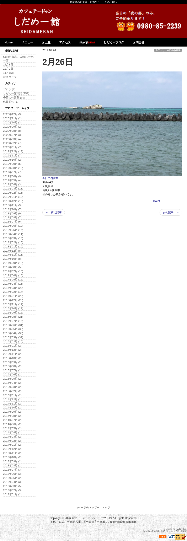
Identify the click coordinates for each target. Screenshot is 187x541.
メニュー (27, 42)
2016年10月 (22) (13, 308)
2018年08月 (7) (12, 217)
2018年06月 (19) (13, 225)
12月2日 (8, 68)
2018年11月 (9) (12, 205)
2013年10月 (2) (12, 457)
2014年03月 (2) (12, 436)
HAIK (178, 529)
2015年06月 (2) (12, 374)
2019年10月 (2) (12, 159)
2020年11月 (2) (12, 118)
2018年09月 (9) (12, 213)
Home (9, 42)
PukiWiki (156, 531)
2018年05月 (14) (13, 229)
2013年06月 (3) (12, 473)
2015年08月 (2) (12, 366)
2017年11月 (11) (13, 254)
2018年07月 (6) (12, 221)
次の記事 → (171, 212)
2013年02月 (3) (12, 490)
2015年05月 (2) (12, 378)
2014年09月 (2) (12, 411)
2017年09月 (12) (13, 262)
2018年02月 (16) (13, 242)
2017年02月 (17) (13, 291)
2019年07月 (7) (12, 172)
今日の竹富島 (50, 178)
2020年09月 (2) (12, 126)
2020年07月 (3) (12, 134)
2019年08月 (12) (13, 168)
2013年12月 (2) (12, 448)
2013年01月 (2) (12, 494)
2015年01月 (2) (12, 395)
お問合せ (138, 42)
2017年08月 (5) (12, 267)
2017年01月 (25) (13, 296)
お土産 (46, 42)
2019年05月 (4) (12, 180)
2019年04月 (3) (12, 184)
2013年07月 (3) (12, 469)
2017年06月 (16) (13, 275)
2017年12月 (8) (12, 250)
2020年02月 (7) (12, 143)
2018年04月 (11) (13, 234)
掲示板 (87, 42)
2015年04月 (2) (12, 382)
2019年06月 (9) (12, 176)
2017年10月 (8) (12, 258)
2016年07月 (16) (13, 320)
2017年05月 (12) (13, 279)
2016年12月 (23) (13, 300)
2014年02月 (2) (12, 440)
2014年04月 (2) (12, 432)
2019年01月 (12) (13, 196)
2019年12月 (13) (13, 151)
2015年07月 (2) (12, 370)
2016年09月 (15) (13, 312)
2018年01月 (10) (13, 246)
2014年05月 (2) (12, 428)
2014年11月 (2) (12, 403)
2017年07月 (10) (13, 271)
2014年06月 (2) (12, 424)
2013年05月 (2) (12, 478)
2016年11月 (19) (13, 304)
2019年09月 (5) (12, 163)
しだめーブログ (114, 42)
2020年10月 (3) (12, 122)
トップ (106, 507)
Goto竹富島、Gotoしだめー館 (18, 58)
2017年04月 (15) (13, 283)
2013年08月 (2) (12, 465)
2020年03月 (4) (12, 139)
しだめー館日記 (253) (16, 93)
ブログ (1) (9, 89)
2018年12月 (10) (13, 201)
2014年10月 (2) (12, 407)
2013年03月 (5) (12, 486)
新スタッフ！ (11, 77)
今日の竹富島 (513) (14, 97)
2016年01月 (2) (12, 345)
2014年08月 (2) (12, 415)
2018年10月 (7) (12, 209)
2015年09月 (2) (12, 362)
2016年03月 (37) (13, 337)
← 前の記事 (54, 212)
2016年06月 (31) (13, 325)
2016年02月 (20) (13, 341)
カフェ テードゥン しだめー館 (91, 518)
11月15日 (9, 72)
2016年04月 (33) (13, 333)
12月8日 (8, 64)
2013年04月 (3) (12, 481)
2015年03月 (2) (12, 387)
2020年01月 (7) (12, 147)
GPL (178, 531)
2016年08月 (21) (13, 316)
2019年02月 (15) (13, 192)
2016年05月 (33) (13, 329)
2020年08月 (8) (12, 130)
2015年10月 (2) (12, 358)
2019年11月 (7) (12, 155)
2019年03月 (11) (13, 188)
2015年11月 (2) (12, 353)
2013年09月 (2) (12, 461)
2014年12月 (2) (12, 399)
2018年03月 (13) (13, 238)
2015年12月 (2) (12, 349)
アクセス (65, 42)
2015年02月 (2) (12, 391)
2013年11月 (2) (12, 453)
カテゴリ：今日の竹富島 (168, 50)
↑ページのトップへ (88, 507)
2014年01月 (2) (12, 444)
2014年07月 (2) (12, 420)
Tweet (156, 201)
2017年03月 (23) (13, 287)
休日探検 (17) (11, 101)
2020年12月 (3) (12, 114)
